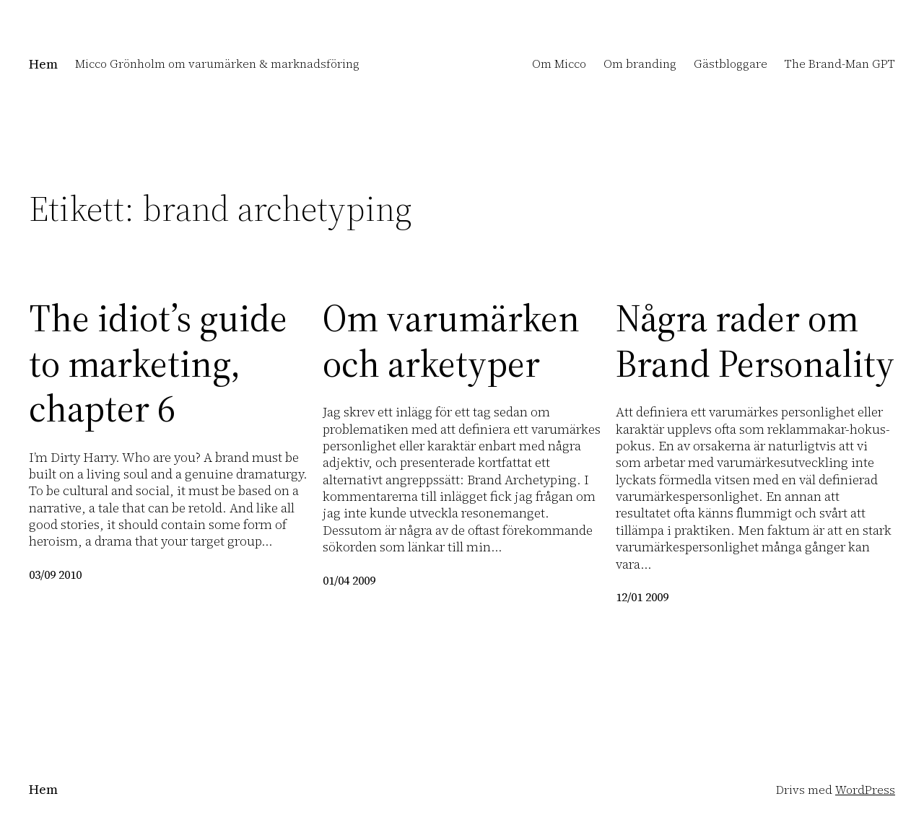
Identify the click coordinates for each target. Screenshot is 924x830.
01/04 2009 (349, 580)
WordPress (865, 790)
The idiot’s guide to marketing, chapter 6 (158, 363)
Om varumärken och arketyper (451, 341)
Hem (43, 64)
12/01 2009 (642, 597)
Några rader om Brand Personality (755, 341)
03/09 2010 (55, 574)
